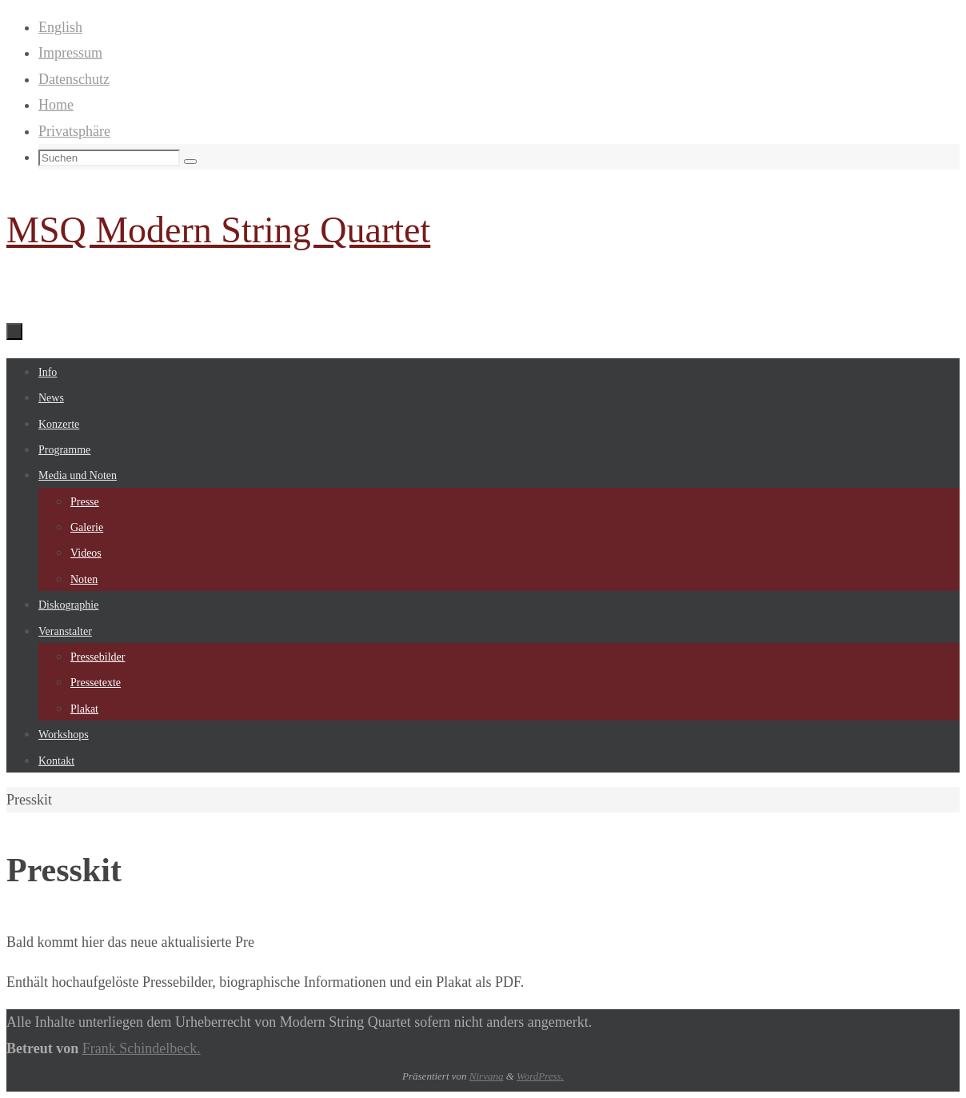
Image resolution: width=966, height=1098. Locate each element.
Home (56, 105)
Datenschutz (74, 79)
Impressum (70, 53)
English (60, 27)
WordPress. (540, 1076)
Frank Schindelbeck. (141, 1048)
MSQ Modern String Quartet (218, 230)
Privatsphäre (74, 131)
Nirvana (486, 1076)
